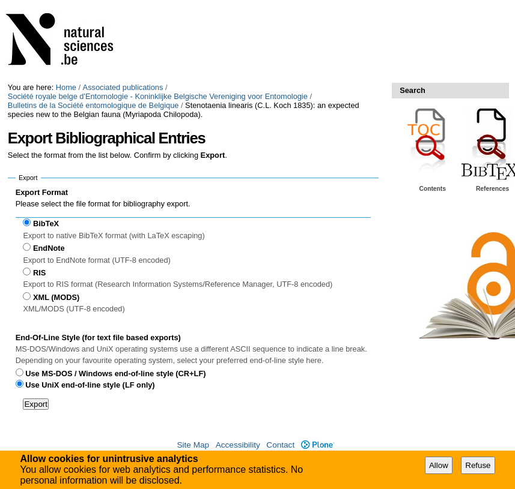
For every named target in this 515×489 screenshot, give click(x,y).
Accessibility (238, 444)
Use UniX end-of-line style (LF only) (89, 384)
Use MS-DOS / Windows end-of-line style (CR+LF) (115, 373)
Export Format (42, 192)
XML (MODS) (56, 297)
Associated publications (123, 87)
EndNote (49, 248)
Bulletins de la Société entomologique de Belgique (93, 105)
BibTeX (46, 223)
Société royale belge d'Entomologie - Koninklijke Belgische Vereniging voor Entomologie (158, 96)
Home (66, 87)
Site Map (193, 444)
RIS (39, 272)
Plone (317, 444)
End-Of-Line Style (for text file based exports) (98, 337)
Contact (280, 444)
